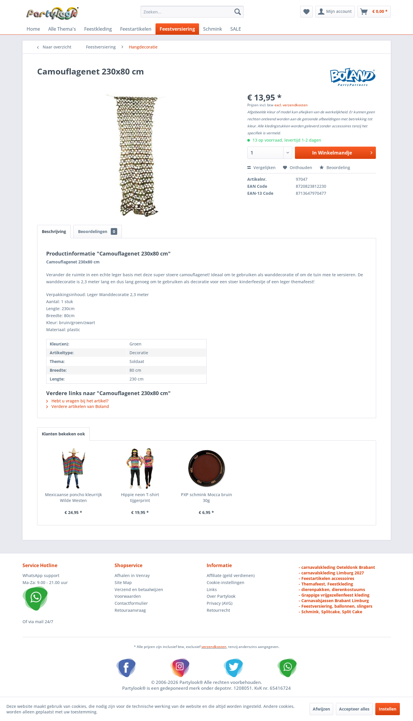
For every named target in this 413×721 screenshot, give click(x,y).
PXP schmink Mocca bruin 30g (206, 497)
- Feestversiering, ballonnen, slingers (335, 606)
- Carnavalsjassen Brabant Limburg (334, 600)
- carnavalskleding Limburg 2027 (331, 573)
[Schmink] (212, 28)
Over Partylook (221, 596)
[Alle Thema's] (62, 28)
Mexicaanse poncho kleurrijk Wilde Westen (73, 497)
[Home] (33, 28)
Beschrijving (54, 231)
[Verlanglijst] (306, 12)
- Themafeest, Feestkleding (326, 584)
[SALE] (235, 28)
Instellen (387, 709)
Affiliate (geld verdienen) (231, 575)
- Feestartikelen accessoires (326, 578)
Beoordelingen (97, 231)
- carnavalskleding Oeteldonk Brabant (337, 567)
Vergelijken (261, 167)
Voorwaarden (128, 596)
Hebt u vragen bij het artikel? (77, 401)
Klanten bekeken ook (63, 434)
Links (212, 589)
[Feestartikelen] (135, 28)
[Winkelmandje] (374, 12)
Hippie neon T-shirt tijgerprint (140, 497)
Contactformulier (131, 603)
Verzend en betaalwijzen (139, 589)
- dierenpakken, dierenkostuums (332, 589)
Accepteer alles (354, 709)
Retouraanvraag (130, 610)
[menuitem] (192, 12)
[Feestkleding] (98, 28)
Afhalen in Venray (132, 575)
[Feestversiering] (177, 28)
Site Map (123, 582)
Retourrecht (218, 610)
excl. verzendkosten (291, 104)
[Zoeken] (237, 12)
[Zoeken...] (192, 12)
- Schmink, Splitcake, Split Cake (330, 611)
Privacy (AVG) (219, 603)
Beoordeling (334, 167)
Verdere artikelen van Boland (77, 406)
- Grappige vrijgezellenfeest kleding (334, 595)
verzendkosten (214, 646)
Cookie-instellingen (225, 582)
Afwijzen (321, 709)
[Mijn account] (335, 12)
